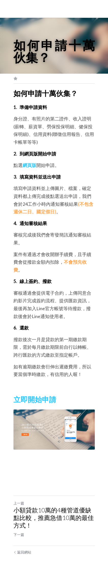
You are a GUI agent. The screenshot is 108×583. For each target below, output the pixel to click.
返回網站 (22, 552)
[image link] (54, 429)
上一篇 (18, 503)
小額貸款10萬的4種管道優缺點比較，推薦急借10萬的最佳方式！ (53, 517)
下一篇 (18, 534)
